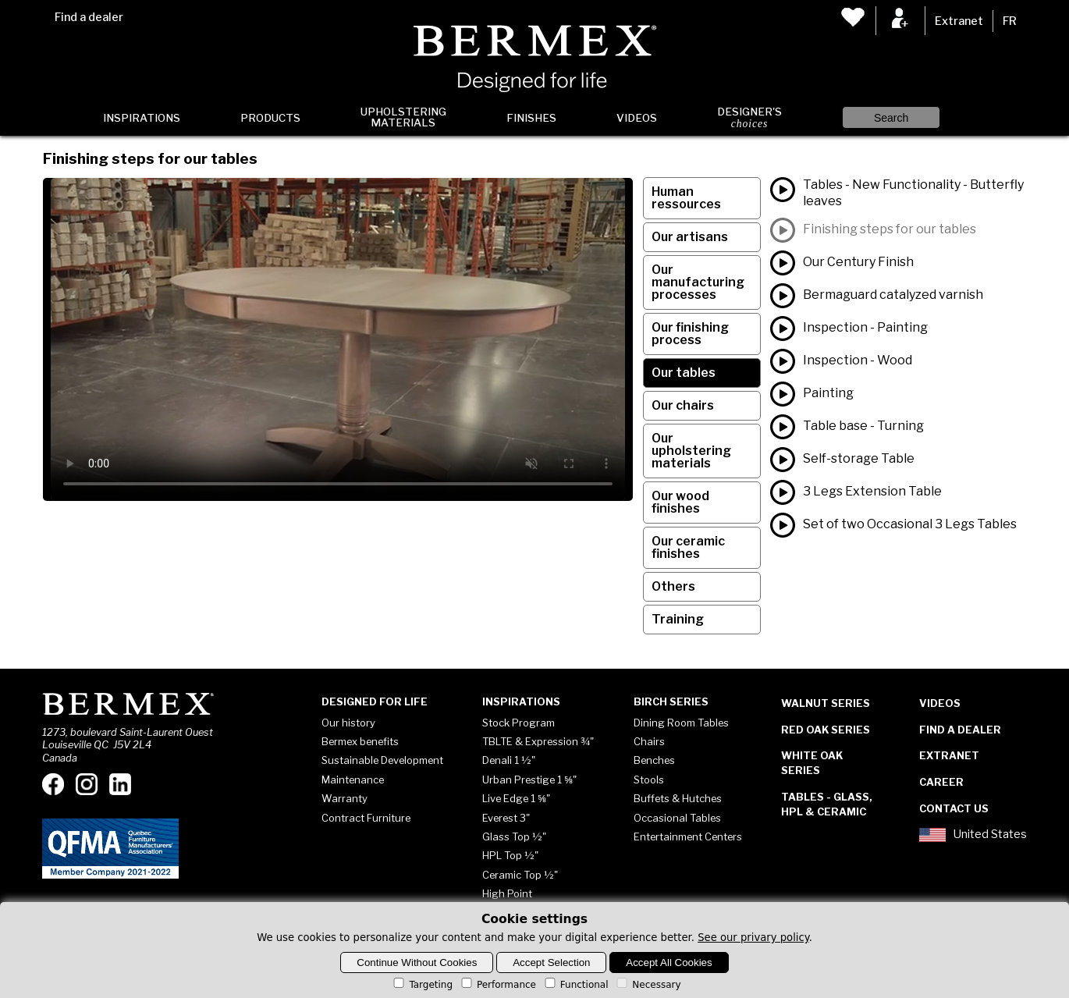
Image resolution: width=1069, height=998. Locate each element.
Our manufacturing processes (698, 282)
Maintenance (352, 779)
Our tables (684, 372)
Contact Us (954, 808)
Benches (654, 760)
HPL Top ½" (510, 855)
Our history (348, 722)
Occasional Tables (677, 818)
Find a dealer (89, 17)
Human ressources (686, 197)
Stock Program (518, 722)
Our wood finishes (680, 502)
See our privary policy (753, 937)
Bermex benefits (360, 741)
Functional (575, 984)
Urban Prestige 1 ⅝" (529, 779)
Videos (636, 118)
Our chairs (683, 405)
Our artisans (690, 236)
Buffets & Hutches (678, 798)
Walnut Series (825, 703)
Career (941, 782)
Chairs (649, 741)
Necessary (647, 984)
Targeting (422, 984)
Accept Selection (551, 962)
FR (1010, 21)
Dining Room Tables (681, 722)
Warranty (344, 798)
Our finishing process (690, 333)
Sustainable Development (382, 760)
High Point (507, 893)
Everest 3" (506, 818)
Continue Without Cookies (417, 962)
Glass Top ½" (514, 836)
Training (678, 619)
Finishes (531, 118)
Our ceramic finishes (688, 547)
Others (673, 586)
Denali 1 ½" (508, 760)
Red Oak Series (825, 729)
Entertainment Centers (688, 836)
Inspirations (141, 118)
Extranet (959, 21)
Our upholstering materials (691, 451)
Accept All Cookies (669, 962)
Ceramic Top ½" (520, 874)
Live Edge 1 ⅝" (516, 798)
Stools (649, 779)
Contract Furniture (365, 818)
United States (973, 835)
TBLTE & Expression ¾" (538, 741)
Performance (497, 984)
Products (270, 118)
